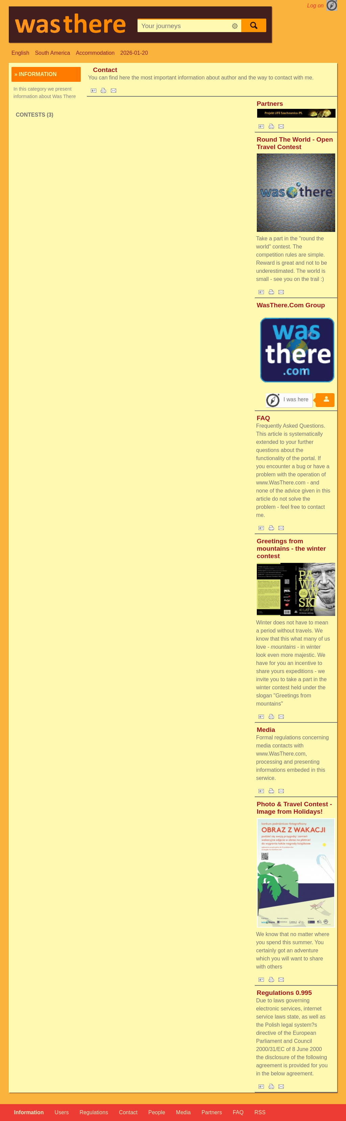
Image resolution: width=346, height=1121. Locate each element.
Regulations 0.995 (284, 992)
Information (29, 1112)
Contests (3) (34, 115)
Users (62, 1112)
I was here (295, 399)
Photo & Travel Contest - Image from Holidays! (294, 808)
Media (266, 729)
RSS (260, 1112)
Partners (270, 103)
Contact (105, 69)
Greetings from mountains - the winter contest (291, 548)
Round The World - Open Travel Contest (295, 143)
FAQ (263, 418)
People (156, 1112)
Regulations (93, 1112)
